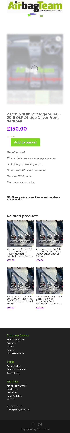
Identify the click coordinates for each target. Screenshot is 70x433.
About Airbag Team (16, 339)
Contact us (12, 343)
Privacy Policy (13, 366)
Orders (10, 346)
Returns (10, 350)
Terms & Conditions (16, 369)
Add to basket (25, 142)
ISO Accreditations (15, 353)
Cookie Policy (13, 373)
